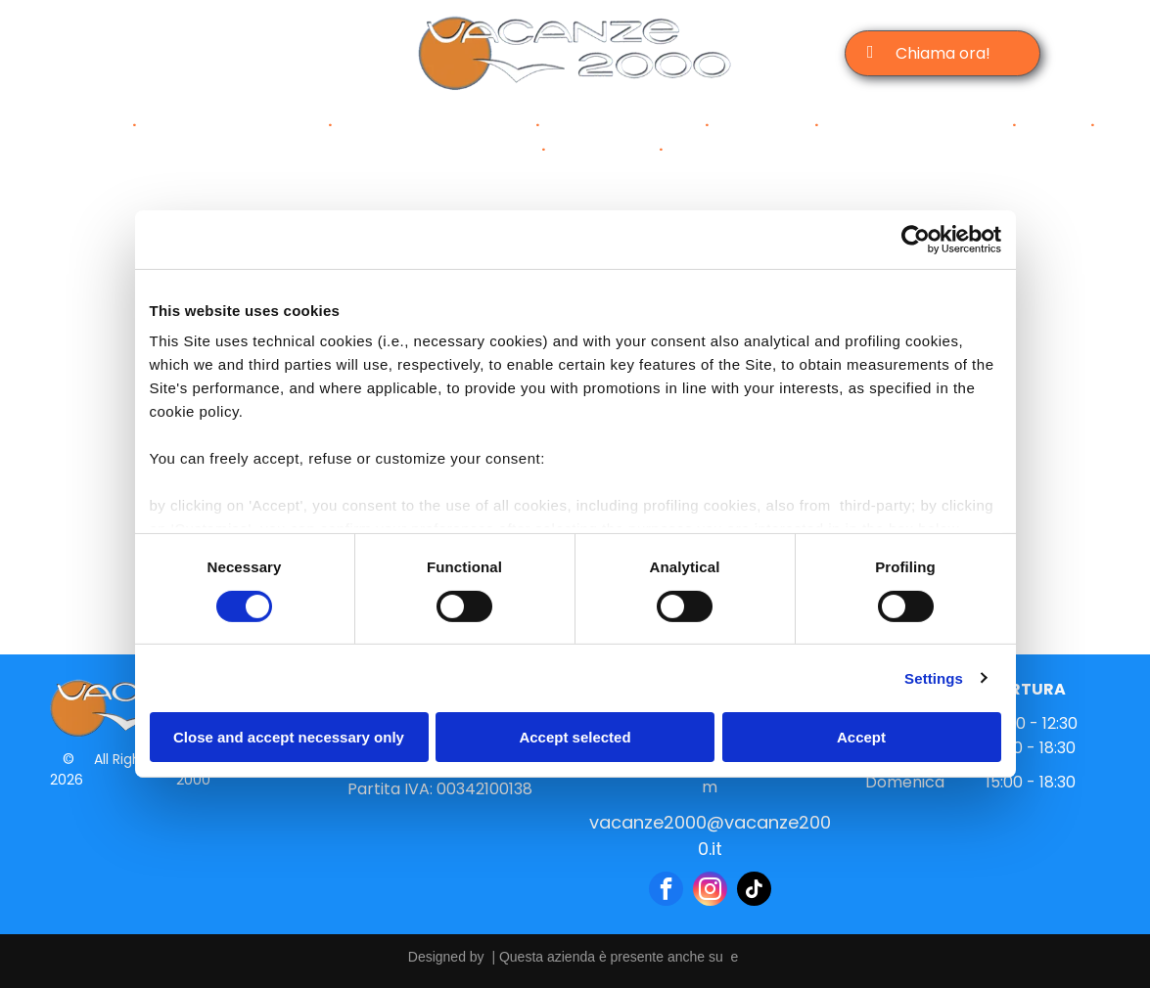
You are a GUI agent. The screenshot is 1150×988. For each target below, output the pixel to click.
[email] (226, 53)
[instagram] (187, 53)
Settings (933, 678)
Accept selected (574, 737)
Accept (861, 737)
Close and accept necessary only (288, 737)
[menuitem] (96, 124)
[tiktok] (266, 53)
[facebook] (148, 53)
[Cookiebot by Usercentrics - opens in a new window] (915, 239)
